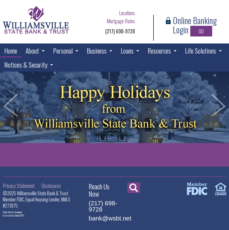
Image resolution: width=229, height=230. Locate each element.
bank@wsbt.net (110, 218)
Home (10, 50)
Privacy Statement (19, 185)
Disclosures (51, 185)
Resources (159, 50)
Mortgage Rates (121, 21)
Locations (127, 13)
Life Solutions (200, 50)
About (32, 50)
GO (201, 31)
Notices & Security (25, 64)
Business (97, 50)
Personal (63, 50)
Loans (127, 50)
